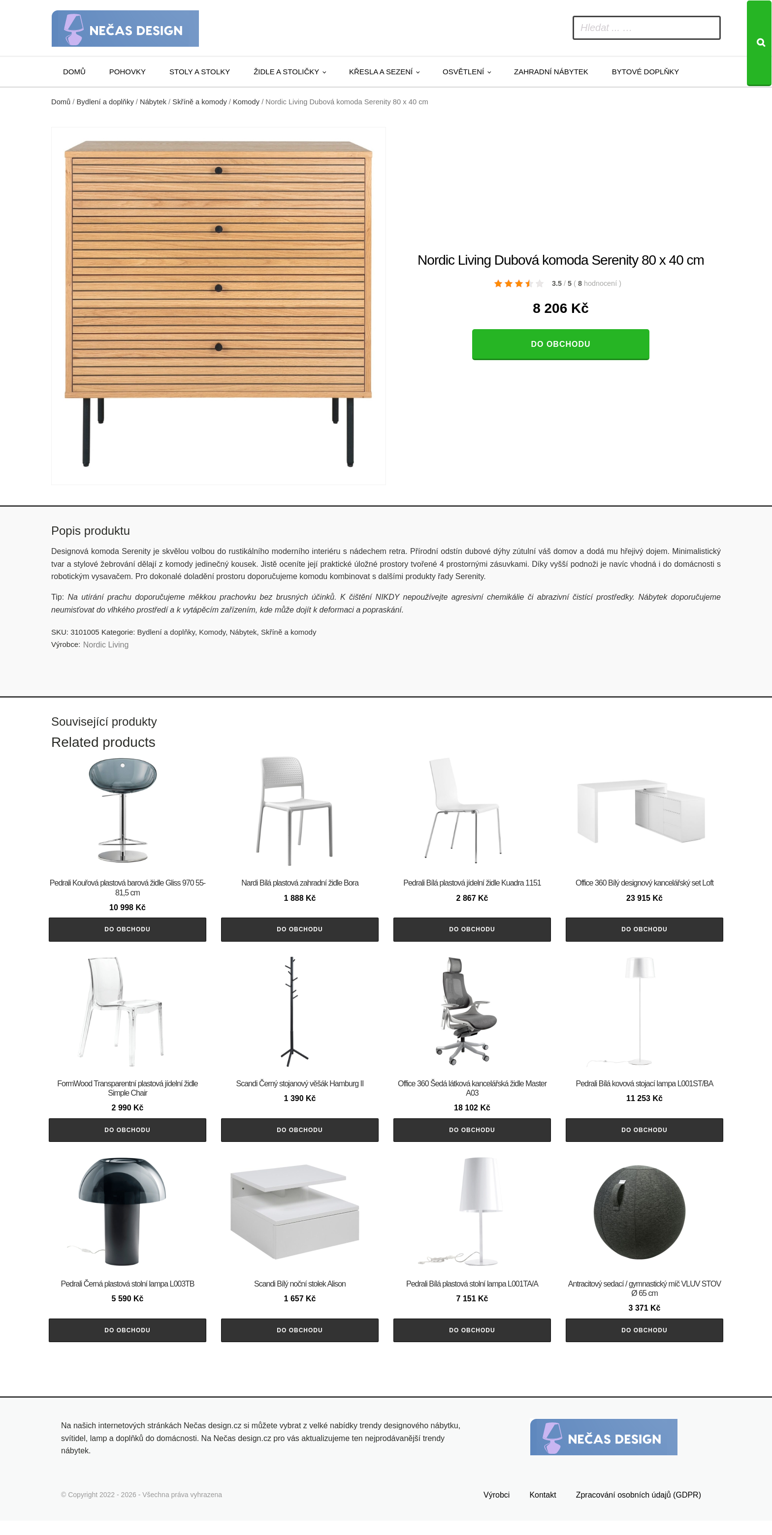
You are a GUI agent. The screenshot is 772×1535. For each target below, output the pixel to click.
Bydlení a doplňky (105, 102)
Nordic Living (106, 645)
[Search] (759, 43)
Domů (74, 71)
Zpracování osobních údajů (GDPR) (638, 1509)
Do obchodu (560, 344)
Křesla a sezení (381, 71)
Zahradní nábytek (551, 71)
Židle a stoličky (286, 71)
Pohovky (127, 71)
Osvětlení (463, 71)
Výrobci (496, 1509)
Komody (246, 102)
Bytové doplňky (645, 71)
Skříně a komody (199, 102)
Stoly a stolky (199, 71)
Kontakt (542, 1509)
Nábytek (153, 102)
